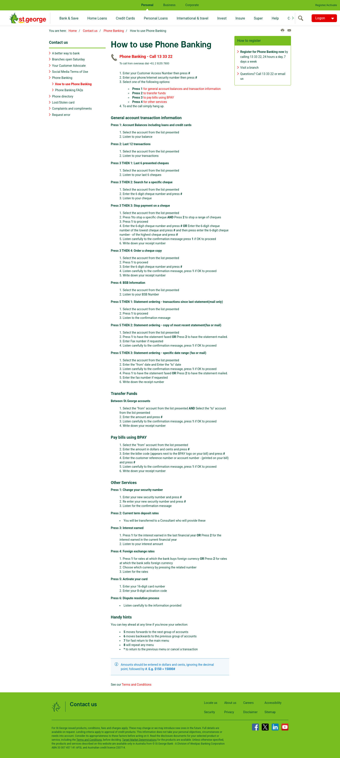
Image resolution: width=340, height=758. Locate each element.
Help (275, 18)
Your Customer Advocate (69, 65)
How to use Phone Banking (73, 83)
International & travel (192, 18)
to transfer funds (154, 92)
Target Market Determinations (139, 739)
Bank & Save (68, 18)
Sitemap (270, 711)
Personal (147, 5)
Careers (248, 702)
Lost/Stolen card (63, 102)
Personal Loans (156, 18)
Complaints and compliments (72, 108)
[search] (301, 18)
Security (209, 711)
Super (258, 18)
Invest (222, 18)
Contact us (90, 30)
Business (169, 5)
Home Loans (97, 18)
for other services (155, 101)
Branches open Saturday (68, 59)
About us (230, 702)
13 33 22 (256, 56)
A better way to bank (66, 52)
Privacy (229, 711)
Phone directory (62, 95)
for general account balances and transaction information (182, 88)
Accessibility (273, 702)
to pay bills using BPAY (158, 97)
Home (73, 30)
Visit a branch (249, 67)
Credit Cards (125, 18)
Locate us (210, 702)
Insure (240, 18)
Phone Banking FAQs (69, 89)
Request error (61, 114)
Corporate (192, 5)
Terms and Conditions (137, 684)
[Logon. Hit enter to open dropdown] (324, 18)
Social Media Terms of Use (70, 71)
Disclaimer (250, 711)
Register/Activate (326, 5)
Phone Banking (114, 30)
